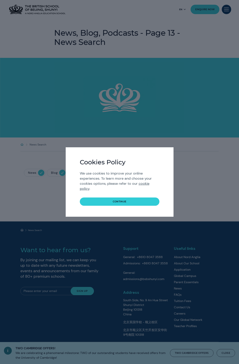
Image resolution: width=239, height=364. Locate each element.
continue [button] (119, 201)
